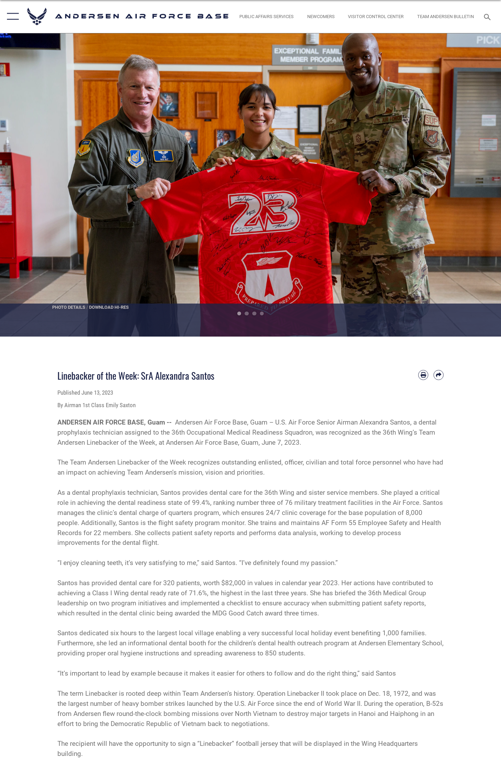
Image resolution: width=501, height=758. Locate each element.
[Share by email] (439, 375)
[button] (11, 16)
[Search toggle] (488, 16)
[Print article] (423, 375)
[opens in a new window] (266, 16)
